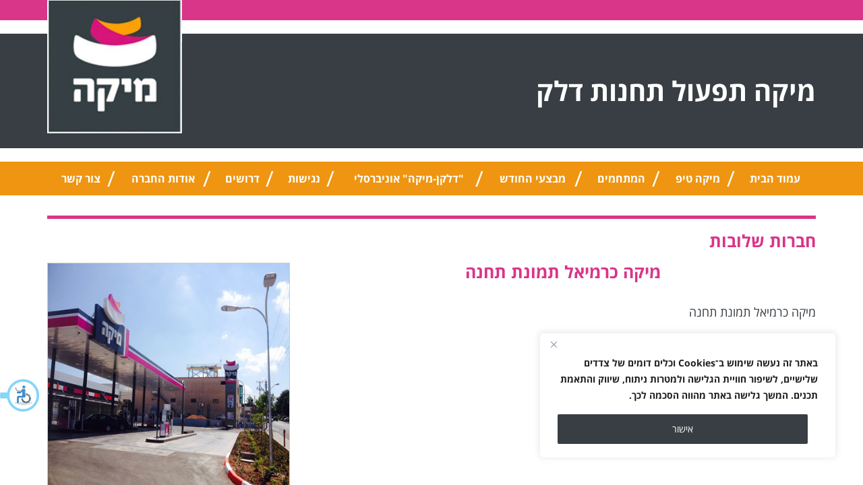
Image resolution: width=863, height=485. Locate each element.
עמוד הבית (775, 178)
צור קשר (80, 178)
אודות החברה (163, 178)
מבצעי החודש (533, 178)
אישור (682, 428)
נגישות (304, 178)
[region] (687, 395)
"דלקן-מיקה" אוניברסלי (409, 178)
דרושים (242, 178)
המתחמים (621, 178)
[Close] (553, 344)
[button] (20, 395)
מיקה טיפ (698, 178)
